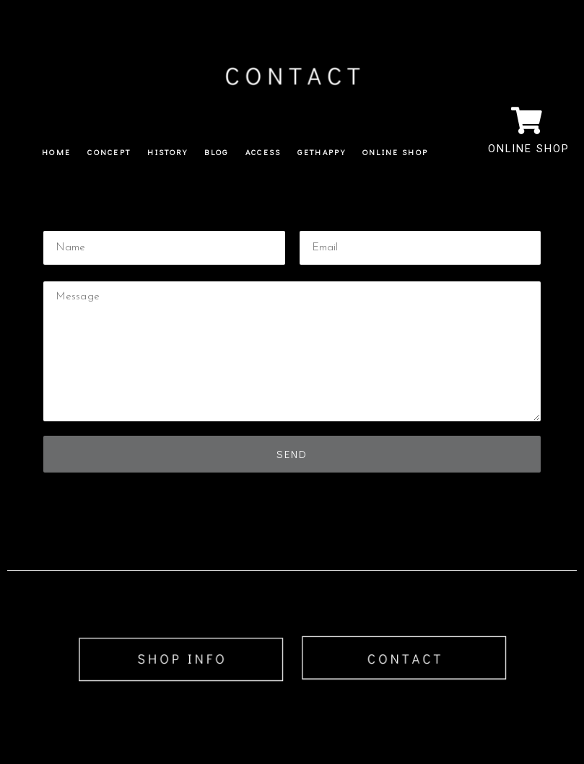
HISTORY (167, 151)
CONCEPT (109, 151)
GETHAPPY (321, 151)
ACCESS (263, 151)
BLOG (216, 151)
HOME (56, 151)
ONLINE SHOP (395, 151)
